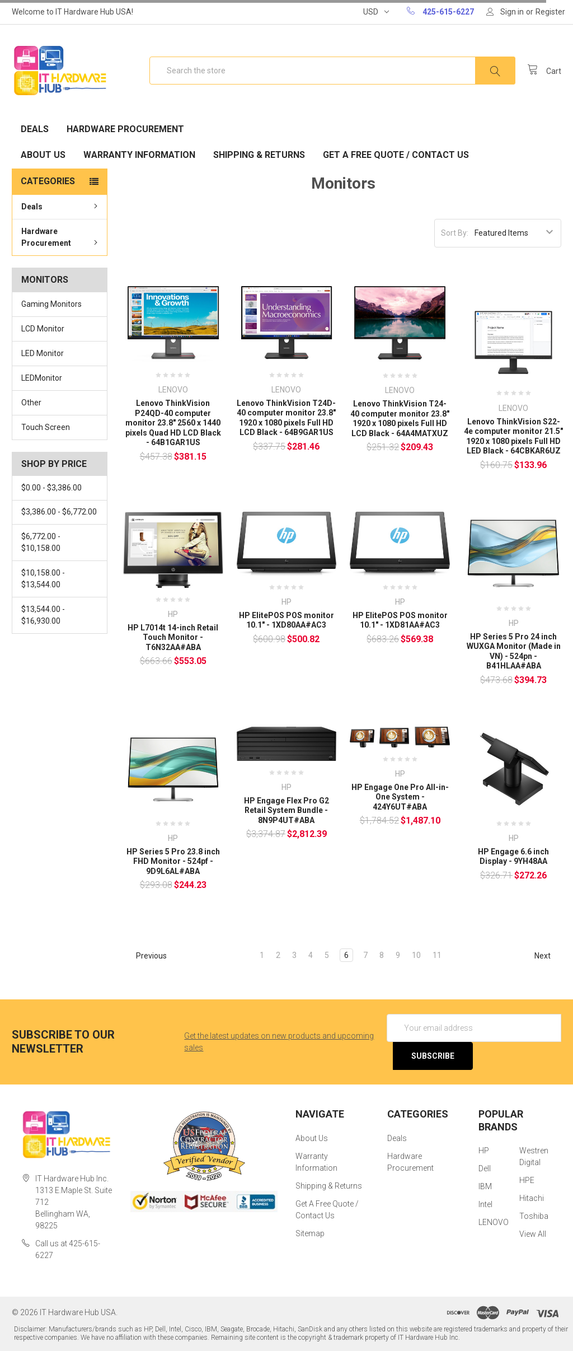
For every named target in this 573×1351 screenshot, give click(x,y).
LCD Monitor (42, 328)
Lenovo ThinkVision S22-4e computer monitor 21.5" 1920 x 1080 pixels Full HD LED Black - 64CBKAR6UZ (513, 436)
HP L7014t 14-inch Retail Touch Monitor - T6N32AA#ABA (173, 637)
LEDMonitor (41, 377)
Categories (48, 181)
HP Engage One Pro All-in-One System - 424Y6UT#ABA (400, 797)
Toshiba (533, 1216)
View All (532, 1234)
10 (416, 955)
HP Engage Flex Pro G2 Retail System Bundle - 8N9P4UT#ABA (286, 810)
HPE (526, 1180)
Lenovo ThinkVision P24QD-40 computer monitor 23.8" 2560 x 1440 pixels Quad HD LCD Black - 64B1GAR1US (173, 423)
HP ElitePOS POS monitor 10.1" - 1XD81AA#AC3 (400, 620)
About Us (43, 154)
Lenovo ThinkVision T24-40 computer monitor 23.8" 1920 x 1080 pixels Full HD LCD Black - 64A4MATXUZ (399, 418)
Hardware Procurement (125, 129)
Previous (146, 955)
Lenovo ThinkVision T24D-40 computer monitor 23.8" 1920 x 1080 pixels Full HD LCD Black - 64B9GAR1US (286, 418)
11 (437, 955)
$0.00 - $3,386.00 (51, 487)
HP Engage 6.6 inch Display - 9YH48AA (513, 856)
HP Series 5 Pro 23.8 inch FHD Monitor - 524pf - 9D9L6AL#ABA (173, 861)
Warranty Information (139, 154)
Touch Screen (45, 427)
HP (483, 1150)
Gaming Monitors (51, 304)
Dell (484, 1168)
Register (550, 11)
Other (31, 402)
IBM (485, 1186)
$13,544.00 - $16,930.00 (43, 615)
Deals (35, 129)
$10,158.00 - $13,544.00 (43, 578)
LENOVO (493, 1222)
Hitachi (531, 1198)
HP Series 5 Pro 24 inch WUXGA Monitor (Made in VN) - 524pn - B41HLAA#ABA (514, 651)
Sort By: (454, 232)
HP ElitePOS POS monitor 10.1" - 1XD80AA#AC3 (286, 620)
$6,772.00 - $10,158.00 (40, 542)
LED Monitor (42, 353)
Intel (485, 1204)
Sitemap (310, 1233)
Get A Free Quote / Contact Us (396, 154)
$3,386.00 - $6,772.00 (59, 511)
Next (547, 955)
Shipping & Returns (259, 154)
